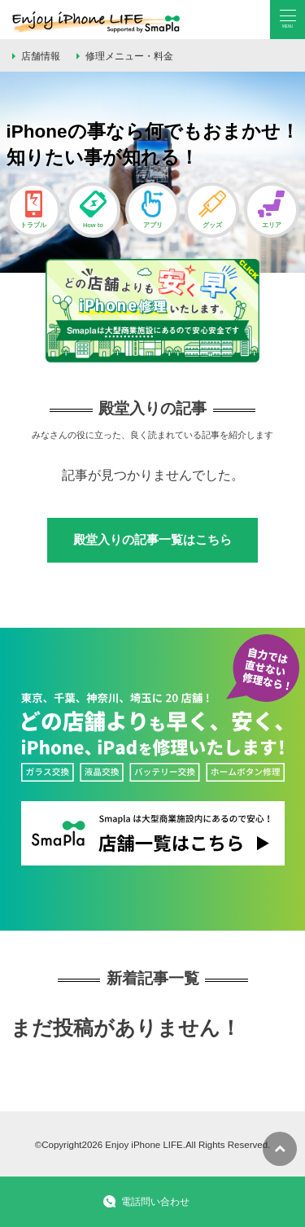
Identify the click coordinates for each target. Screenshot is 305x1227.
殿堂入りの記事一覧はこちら (152, 539)
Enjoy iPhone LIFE (143, 1145)
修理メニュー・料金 (129, 56)
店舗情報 (40, 56)
